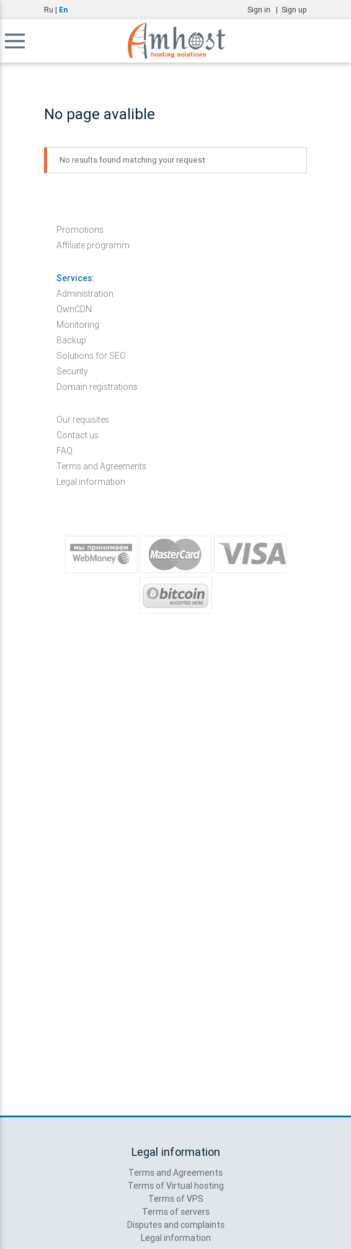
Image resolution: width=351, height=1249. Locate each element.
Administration (84, 293)
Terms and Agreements (101, 466)
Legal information (90, 481)
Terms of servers (176, 1211)
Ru (48, 9)
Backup (71, 340)
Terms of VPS (175, 1198)
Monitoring (77, 324)
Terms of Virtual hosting (176, 1185)
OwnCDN (74, 309)
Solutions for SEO (91, 355)
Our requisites (82, 419)
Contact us (77, 435)
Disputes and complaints (175, 1224)
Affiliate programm (93, 245)
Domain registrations (97, 386)
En (63, 9)
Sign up (294, 9)
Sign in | (264, 9)
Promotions (80, 229)
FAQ (64, 450)
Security (72, 371)
